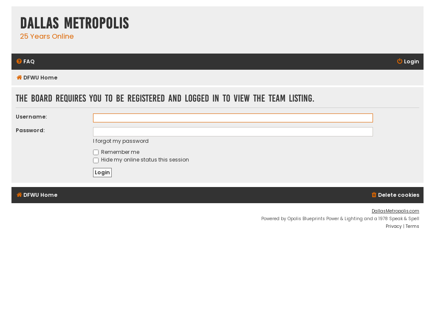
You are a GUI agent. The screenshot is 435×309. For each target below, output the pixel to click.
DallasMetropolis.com (395, 211)
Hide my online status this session (141, 159)
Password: (30, 130)
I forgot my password (121, 141)
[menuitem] (25, 62)
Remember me (116, 152)
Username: (31, 116)
